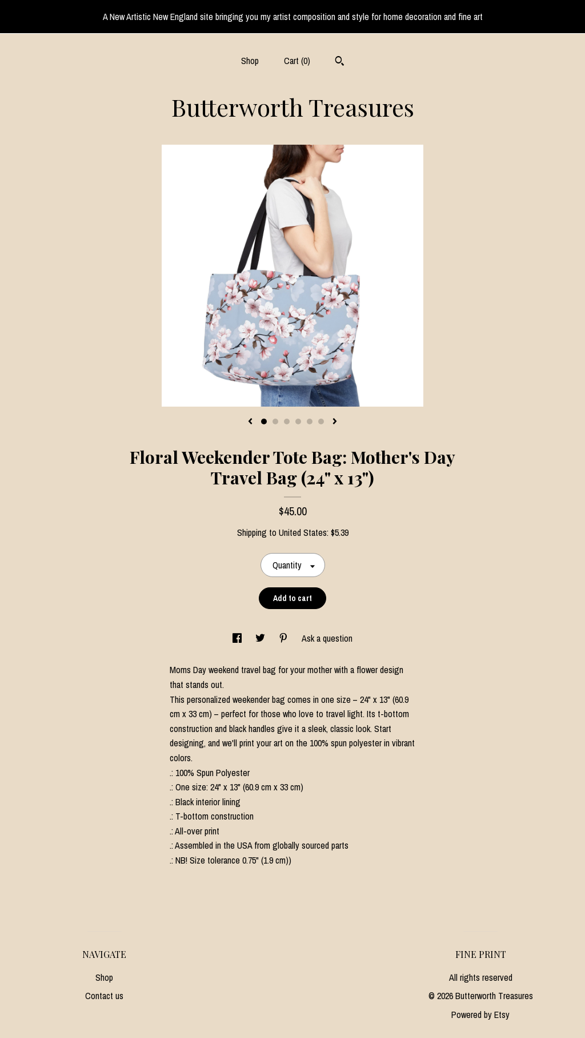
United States (303, 532)
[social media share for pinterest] (284, 638)
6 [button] (321, 421)
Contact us (104, 995)
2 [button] (275, 421)
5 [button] (309, 421)
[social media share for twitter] (261, 638)
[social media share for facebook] (238, 638)
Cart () (297, 60)
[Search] (339, 62)
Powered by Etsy (480, 1014)
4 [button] (298, 421)
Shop (250, 60)
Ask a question (327, 638)
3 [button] (287, 421)
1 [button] (264, 421)
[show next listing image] (335, 422)
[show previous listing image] (250, 422)
